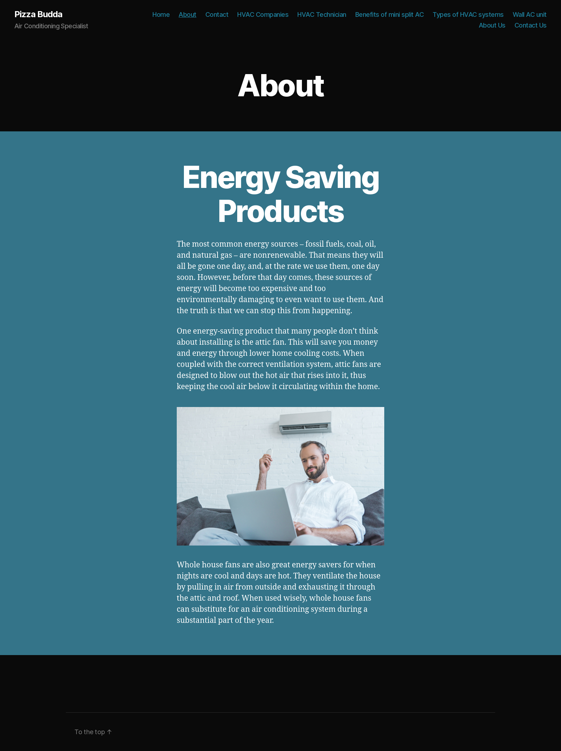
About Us (492, 25)
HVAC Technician (321, 14)
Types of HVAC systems (468, 14)
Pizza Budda (38, 14)
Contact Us (530, 25)
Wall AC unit (530, 14)
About (187, 14)
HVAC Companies (262, 14)
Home (161, 14)
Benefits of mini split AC (389, 14)
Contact (217, 14)
